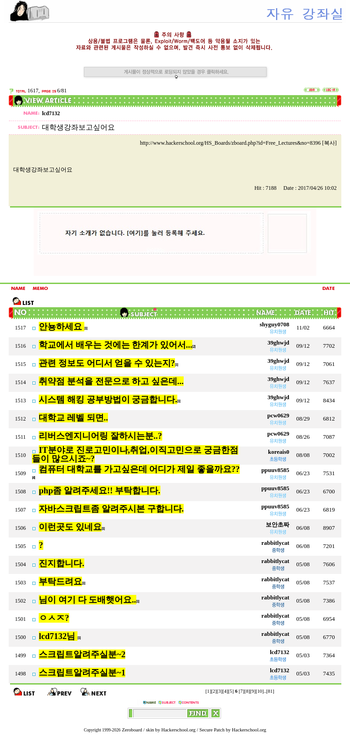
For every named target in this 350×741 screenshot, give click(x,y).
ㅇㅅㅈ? (54, 618)
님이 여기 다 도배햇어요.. (87, 599)
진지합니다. (61, 563)
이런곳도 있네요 (70, 527)
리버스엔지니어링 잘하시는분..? (100, 436)
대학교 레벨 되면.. (73, 417)
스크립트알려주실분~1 (82, 672)
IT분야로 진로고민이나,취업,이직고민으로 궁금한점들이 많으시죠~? (135, 454)
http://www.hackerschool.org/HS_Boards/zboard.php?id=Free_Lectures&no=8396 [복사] (238, 143)
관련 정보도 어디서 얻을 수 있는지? (107, 363)
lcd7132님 (58, 636)
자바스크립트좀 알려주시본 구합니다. (111, 508)
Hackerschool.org (178, 729)
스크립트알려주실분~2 (82, 654)
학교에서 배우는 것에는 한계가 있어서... (115, 345)
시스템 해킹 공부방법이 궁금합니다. (108, 399)
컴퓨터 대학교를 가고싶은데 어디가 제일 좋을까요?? (139, 469)
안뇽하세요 (61, 326)
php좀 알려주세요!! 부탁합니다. (99, 490)
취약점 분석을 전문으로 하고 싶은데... (111, 381)
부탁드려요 (60, 581)
